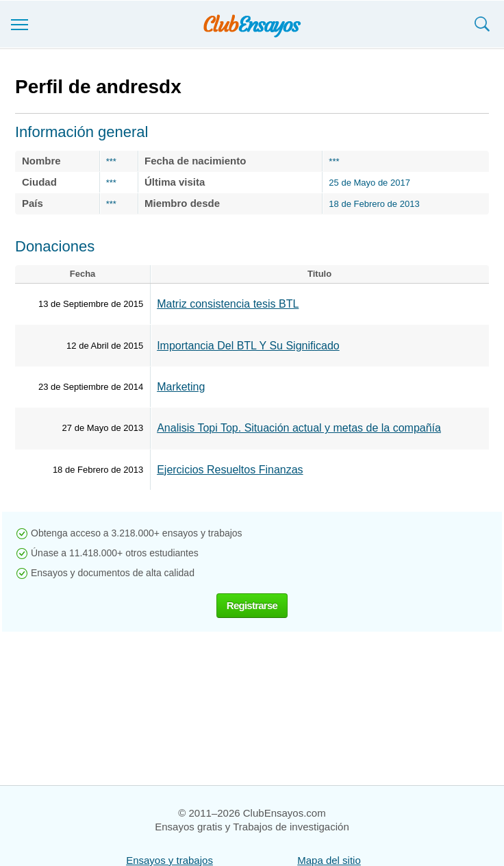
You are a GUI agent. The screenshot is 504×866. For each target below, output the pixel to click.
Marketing (181, 387)
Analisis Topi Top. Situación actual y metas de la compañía (299, 428)
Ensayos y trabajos (169, 860)
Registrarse (252, 605)
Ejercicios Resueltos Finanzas (230, 469)
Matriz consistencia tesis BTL (228, 304)
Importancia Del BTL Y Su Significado (248, 345)
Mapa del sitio (329, 860)
